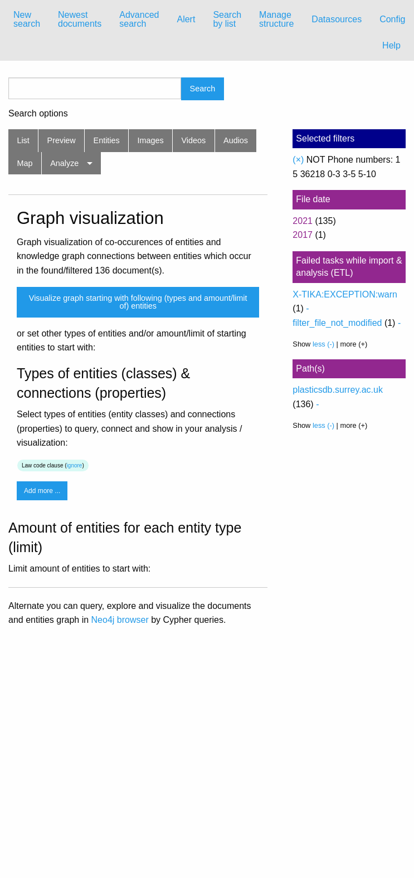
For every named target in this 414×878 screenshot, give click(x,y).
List (23, 140)
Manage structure (276, 19)
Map (24, 163)
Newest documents (79, 19)
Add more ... (42, 491)
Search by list (227, 19)
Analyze (64, 163)
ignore (74, 465)
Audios (235, 140)
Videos (194, 140)
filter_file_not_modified (337, 323)
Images (151, 140)
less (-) (323, 344)
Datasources (336, 19)
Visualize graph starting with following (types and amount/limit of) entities (138, 302)
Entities (107, 140)
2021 (303, 221)
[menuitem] (26, 19)
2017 (303, 235)
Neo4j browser (120, 620)
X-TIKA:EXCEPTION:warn (345, 294)
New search (26, 19)
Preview (61, 140)
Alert (186, 19)
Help (391, 45)
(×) (298, 159)
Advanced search (139, 19)
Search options (38, 113)
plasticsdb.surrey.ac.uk (338, 389)
